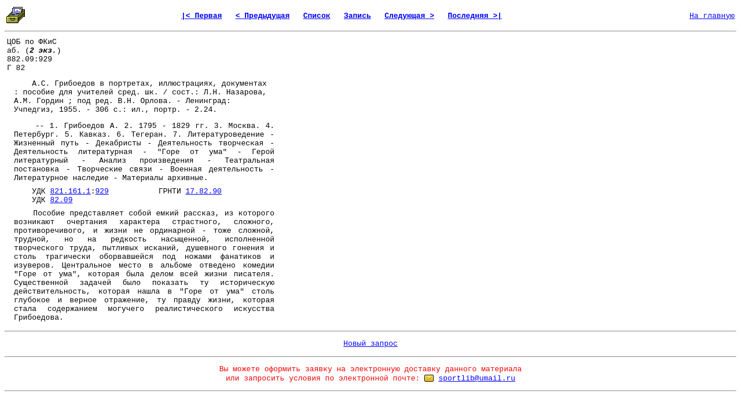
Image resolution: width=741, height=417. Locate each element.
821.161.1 (70, 191)
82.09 (61, 200)
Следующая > (409, 16)
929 (101, 191)
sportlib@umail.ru (476, 378)
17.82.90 (203, 191)
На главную (712, 16)
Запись (357, 16)
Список (317, 16)
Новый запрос (370, 343)
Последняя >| (474, 16)
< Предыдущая (263, 16)
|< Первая (201, 16)
